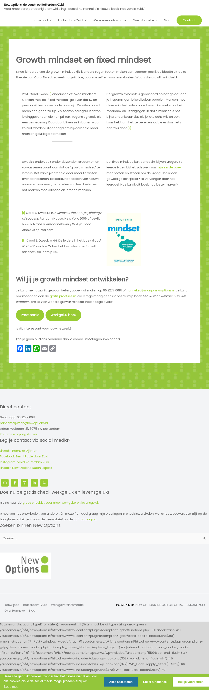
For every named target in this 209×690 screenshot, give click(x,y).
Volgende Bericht (169, 372)
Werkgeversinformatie (69, 605)
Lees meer (12, 686)
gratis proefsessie (63, 296)
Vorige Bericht (37, 372)
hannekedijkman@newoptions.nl (151, 290)
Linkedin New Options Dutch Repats (26, 468)
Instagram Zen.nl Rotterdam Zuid (25, 462)
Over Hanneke (14, 611)
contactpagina (85, 519)
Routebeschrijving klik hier (19, 434)
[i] (49, 94)
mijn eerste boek (169, 167)
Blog (32, 611)
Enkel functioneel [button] (155, 681)
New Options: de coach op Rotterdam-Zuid (35, 5)
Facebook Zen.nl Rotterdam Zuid (24, 456)
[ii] (129, 128)
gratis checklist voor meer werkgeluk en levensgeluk (61, 502)
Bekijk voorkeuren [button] (190, 681)
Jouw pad (11, 605)
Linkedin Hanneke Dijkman (19, 451)
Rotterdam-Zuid (35, 605)
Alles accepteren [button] (120, 681)
